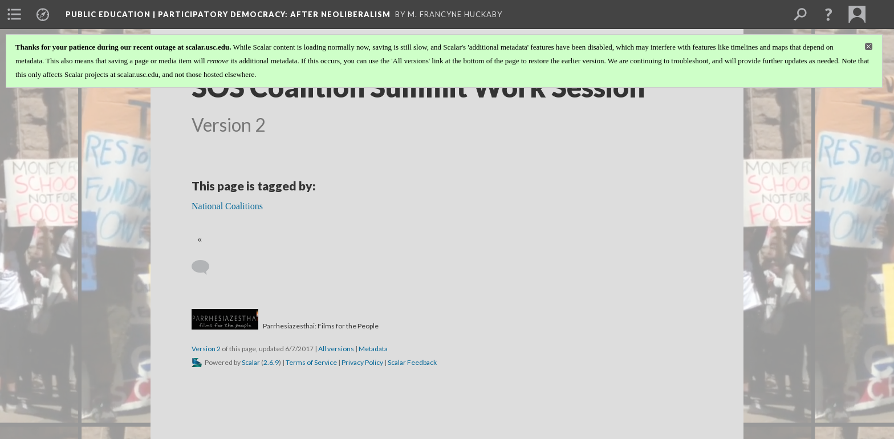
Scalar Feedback (412, 362)
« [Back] (199, 239)
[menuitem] (14, 14)
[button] (828, 14)
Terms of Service (311, 362)
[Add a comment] (206, 267)
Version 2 (206, 348)
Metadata (373, 348)
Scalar (251, 362)
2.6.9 (271, 362)
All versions (336, 348)
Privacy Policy (362, 362)
